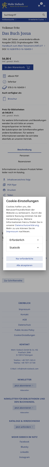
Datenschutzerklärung (27, 225)
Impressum (12, 231)
